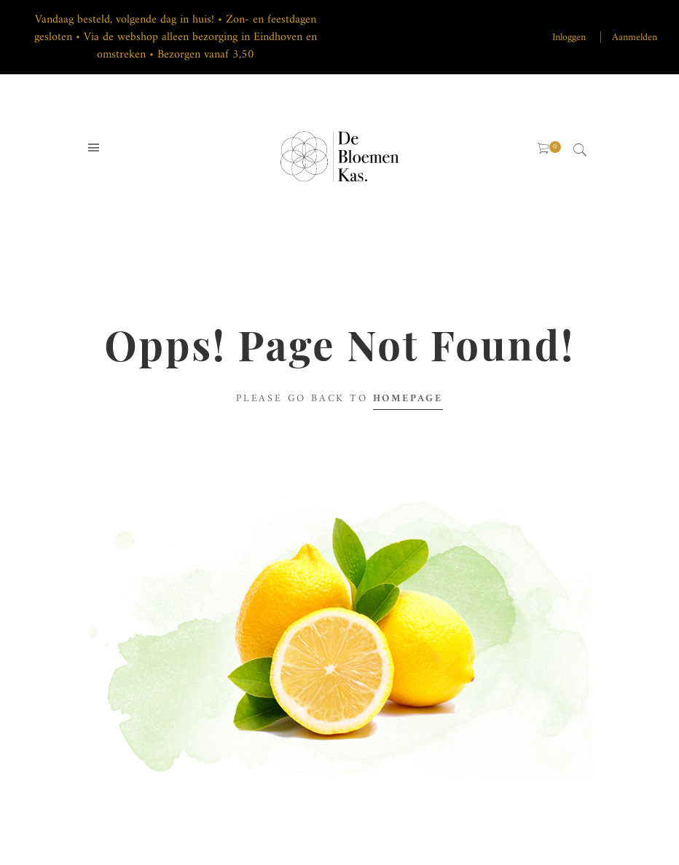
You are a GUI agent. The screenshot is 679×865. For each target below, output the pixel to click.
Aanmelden (634, 37)
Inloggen (569, 37)
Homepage (408, 399)
